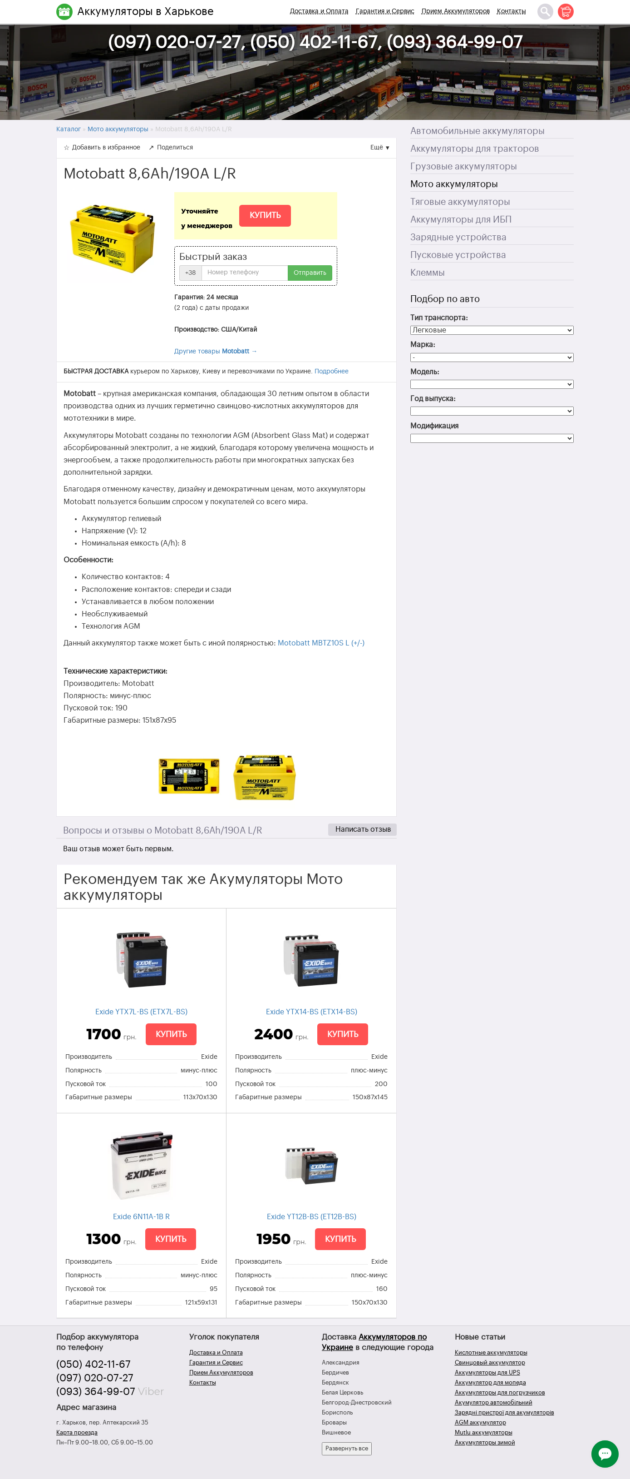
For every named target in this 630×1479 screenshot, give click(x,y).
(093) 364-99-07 (95, 1392)
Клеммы (427, 273)
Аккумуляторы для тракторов (474, 149)
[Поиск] (545, 12)
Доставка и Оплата (319, 11)
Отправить (310, 273)
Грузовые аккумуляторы (463, 166)
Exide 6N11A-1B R (141, 1217)
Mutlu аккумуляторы (483, 1432)
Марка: (422, 344)
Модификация (434, 426)
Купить (265, 215)
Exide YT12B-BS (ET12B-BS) (311, 1217)
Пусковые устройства (458, 255)
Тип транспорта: (439, 318)
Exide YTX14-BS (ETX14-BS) (311, 1012)
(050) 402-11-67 (93, 1365)
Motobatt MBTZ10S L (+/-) (321, 643)
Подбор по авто (445, 299)
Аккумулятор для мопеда (490, 1382)
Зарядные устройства (458, 237)
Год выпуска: (433, 398)
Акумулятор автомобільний (493, 1402)
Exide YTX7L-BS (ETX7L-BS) (141, 1012)
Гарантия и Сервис (385, 11)
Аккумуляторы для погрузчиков (500, 1392)
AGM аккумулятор (480, 1422)
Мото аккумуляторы (454, 184)
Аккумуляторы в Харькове (145, 11)
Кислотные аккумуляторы (491, 1352)
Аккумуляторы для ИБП (461, 219)
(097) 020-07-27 (94, 1378)
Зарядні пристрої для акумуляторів (504, 1412)
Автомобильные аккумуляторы (477, 131)
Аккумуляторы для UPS (487, 1372)
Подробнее (332, 371)
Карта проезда (77, 1432)
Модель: (424, 372)
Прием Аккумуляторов (456, 11)
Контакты (511, 11)
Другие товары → (215, 351)
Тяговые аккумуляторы (460, 202)
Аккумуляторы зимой (485, 1442)
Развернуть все (346, 1448)
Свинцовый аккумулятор (490, 1362)
